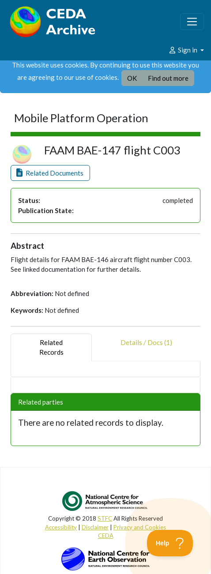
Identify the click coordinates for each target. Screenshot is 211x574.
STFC (105, 518)
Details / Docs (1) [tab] (146, 347)
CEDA (105, 535)
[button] (50, 173)
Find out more (168, 78)
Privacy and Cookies (139, 527)
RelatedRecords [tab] (51, 347)
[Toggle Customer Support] (170, 543)
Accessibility (61, 527)
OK (132, 78)
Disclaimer (95, 527)
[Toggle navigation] (192, 21)
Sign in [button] (183, 50)
